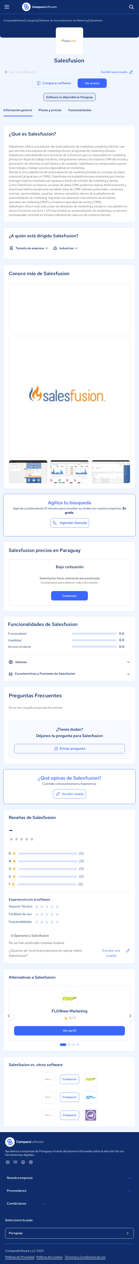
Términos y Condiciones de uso (85, 1257)
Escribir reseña (69, 793)
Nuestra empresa (69, 1178)
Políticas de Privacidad (19, 1257)
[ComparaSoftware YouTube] (15, 1162)
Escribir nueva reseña (117, 72)
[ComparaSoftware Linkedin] (7, 1162)
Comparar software (53, 83)
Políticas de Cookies (49, 1257)
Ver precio (92, 83)
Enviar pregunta (69, 748)
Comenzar (69, 596)
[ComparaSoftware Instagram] (30, 1162)
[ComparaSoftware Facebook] (23, 1162)
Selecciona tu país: (19, 1220)
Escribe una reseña (116, 953)
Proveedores (69, 1191)
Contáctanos (26, 1203)
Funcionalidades (80, 110)
